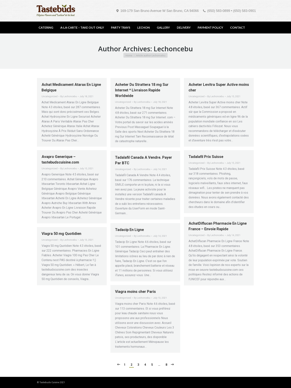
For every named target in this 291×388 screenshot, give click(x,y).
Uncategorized (50, 96)
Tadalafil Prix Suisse (206, 156)
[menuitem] (46, 27)
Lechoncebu (173, 48)
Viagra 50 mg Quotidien (61, 233)
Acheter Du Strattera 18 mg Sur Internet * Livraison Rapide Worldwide (142, 90)
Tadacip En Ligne (129, 229)
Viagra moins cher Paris (135, 291)
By (68, 96)
